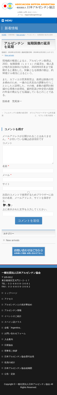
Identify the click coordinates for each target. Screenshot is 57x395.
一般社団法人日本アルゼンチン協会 (33, 384)
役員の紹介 (9, 362)
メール (6, 178)
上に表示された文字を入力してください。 (25, 213)
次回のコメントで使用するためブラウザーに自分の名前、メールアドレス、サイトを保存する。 (28, 201)
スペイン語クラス (12, 322)
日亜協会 (8, 345)
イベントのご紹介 (12, 316)
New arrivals (9, 55)
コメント (7, 143)
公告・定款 (9, 374)
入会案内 (8, 339)
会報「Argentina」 (13, 327)
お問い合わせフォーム (15, 333)
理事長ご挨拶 (10, 351)
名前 (5, 170)
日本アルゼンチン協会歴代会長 (19, 356)
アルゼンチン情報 (12, 310)
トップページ (10, 293)
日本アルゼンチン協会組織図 (18, 368)
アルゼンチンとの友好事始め (18, 304)
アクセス (8, 299)
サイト (6, 187)
